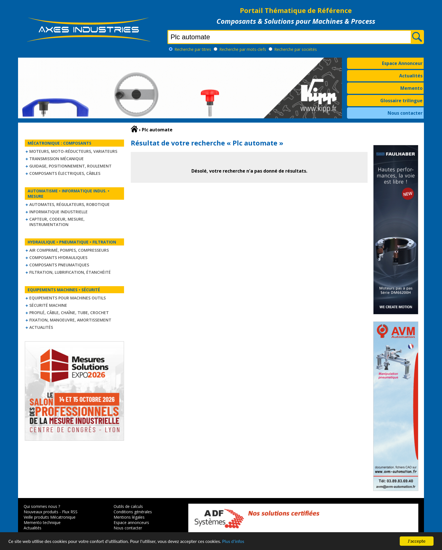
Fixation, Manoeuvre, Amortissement (70, 320)
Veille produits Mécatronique (50, 517)
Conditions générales (133, 511)
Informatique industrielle (58, 211)
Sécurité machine (48, 305)
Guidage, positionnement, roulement (70, 166)
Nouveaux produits (41, 511)
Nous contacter (405, 113)
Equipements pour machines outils (67, 298)
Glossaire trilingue (401, 100)
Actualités (411, 76)
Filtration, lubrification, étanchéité (70, 272)
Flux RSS (70, 511)
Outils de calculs (128, 506)
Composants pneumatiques (59, 265)
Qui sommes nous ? (42, 506)
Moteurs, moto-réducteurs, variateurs (73, 151)
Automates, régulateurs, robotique (69, 204)
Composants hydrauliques (58, 257)
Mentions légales (129, 517)
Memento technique (42, 522)
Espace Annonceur (402, 63)
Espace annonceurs (131, 522)
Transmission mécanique (56, 158)
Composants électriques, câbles (64, 173)
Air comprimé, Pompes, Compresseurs (69, 250)
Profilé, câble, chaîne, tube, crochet (69, 312)
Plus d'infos (233, 541)
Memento (411, 88)
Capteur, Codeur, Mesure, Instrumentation (57, 221)
